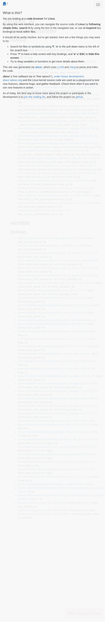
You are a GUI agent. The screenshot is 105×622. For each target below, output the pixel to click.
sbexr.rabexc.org (12, 80)
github (79, 96)
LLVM (60, 67)
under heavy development (69, 76)
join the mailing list (34, 96)
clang (73, 67)
